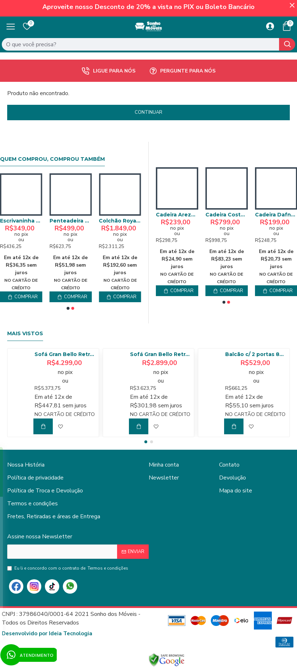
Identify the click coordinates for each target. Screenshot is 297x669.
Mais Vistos (25, 334)
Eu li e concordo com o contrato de (68, 568)
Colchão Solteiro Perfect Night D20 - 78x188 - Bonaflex (21, 220)
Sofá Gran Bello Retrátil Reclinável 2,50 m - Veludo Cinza (161, 354)
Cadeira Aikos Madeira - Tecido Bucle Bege (177, 214)
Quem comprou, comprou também (52, 159)
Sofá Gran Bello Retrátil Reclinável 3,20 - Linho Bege (65, 354)
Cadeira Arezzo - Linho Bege (226, 214)
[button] (68, 308)
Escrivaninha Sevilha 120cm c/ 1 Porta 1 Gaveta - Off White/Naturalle (120, 220)
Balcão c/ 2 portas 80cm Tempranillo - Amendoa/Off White (256, 354)
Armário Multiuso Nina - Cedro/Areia (71, 220)
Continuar (148, 112)
